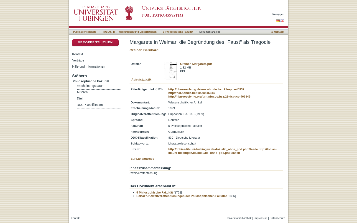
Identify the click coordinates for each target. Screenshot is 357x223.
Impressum (261, 218)
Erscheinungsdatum (90, 86)
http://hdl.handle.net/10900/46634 (191, 93)
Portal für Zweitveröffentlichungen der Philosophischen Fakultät (181, 196)
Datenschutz (277, 218)
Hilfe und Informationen (88, 66)
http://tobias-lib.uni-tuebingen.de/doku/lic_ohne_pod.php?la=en (222, 150)
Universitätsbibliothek (239, 218)
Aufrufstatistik (141, 79)
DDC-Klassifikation (90, 105)
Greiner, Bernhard (144, 50)
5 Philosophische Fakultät (178, 31)
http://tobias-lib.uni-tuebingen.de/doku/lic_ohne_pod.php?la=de (213, 149)
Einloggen (278, 13)
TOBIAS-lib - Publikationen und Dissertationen (129, 31)
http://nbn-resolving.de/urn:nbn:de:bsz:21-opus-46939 (206, 89)
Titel (79, 98)
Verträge (78, 60)
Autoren (82, 92)
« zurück (277, 32)
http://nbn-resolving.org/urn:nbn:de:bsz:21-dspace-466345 (209, 96)
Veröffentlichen (95, 42)
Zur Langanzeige (142, 158)
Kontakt (77, 54)
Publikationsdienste (84, 31)
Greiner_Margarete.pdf (196, 64)
